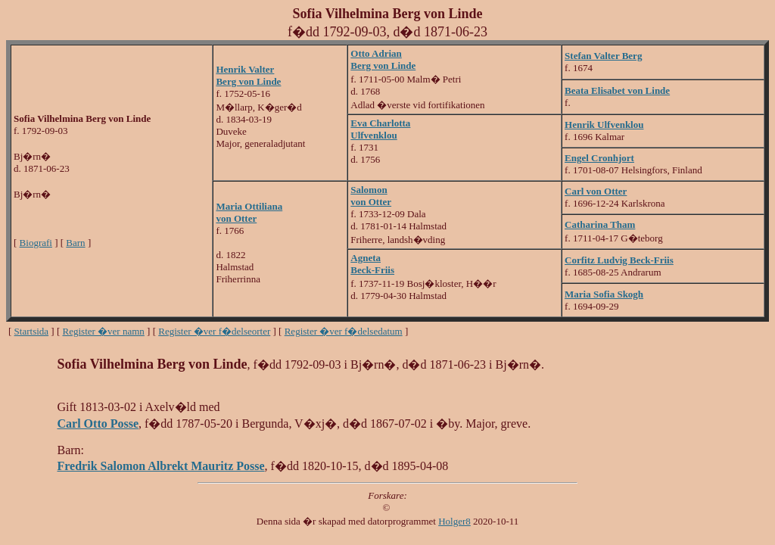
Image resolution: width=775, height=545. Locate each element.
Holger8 (454, 521)
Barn (75, 242)
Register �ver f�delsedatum (344, 331)
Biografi (36, 242)
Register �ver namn (104, 331)
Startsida (31, 331)
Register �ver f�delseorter (214, 331)
